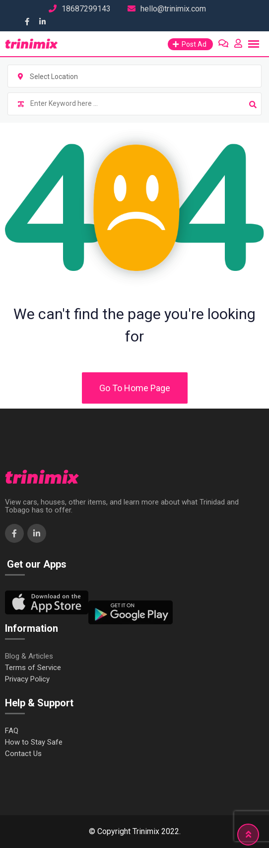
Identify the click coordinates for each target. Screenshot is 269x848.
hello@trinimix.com (173, 8)
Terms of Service (33, 668)
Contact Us (23, 754)
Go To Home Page (134, 388)
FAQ (11, 731)
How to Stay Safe (34, 742)
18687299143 (86, 8)
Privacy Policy (27, 679)
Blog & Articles (29, 656)
